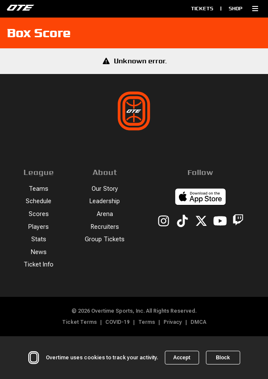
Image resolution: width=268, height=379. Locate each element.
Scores (39, 214)
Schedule (38, 201)
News (39, 252)
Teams (38, 188)
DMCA (198, 322)
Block (223, 358)
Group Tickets (105, 239)
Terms (146, 322)
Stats (38, 239)
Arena (105, 214)
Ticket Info (39, 264)
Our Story (105, 188)
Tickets (202, 8)
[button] (255, 8)
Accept (181, 358)
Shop (235, 8)
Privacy (173, 322)
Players (38, 227)
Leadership (104, 201)
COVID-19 (117, 322)
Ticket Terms (79, 322)
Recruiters (105, 227)
